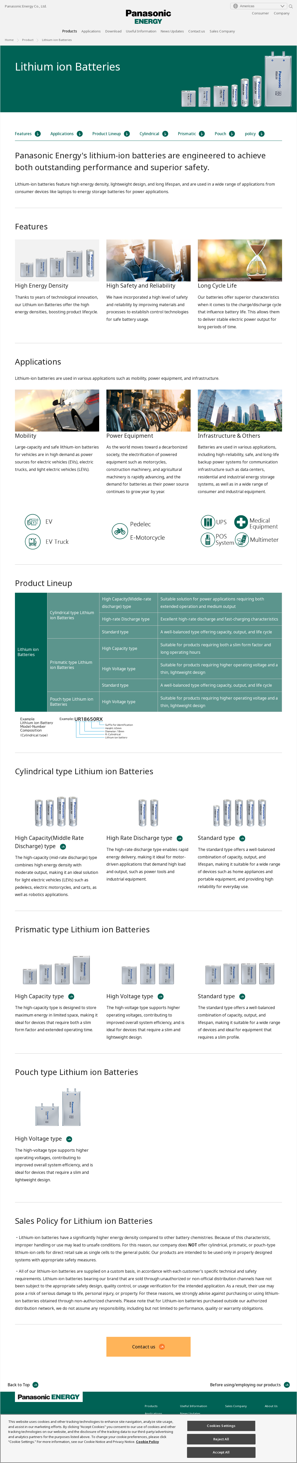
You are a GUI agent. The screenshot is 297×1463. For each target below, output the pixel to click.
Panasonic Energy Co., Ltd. (26, 6)
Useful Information (141, 31)
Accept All (221, 1452)
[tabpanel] (148, 79)
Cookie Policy (147, 1441)
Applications (91, 31)
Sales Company (222, 31)
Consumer (260, 13)
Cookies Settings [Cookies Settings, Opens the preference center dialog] (221, 1425)
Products (69, 31)
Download (113, 31)
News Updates (172, 31)
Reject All (221, 1439)
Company (282, 13)
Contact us (196, 31)
